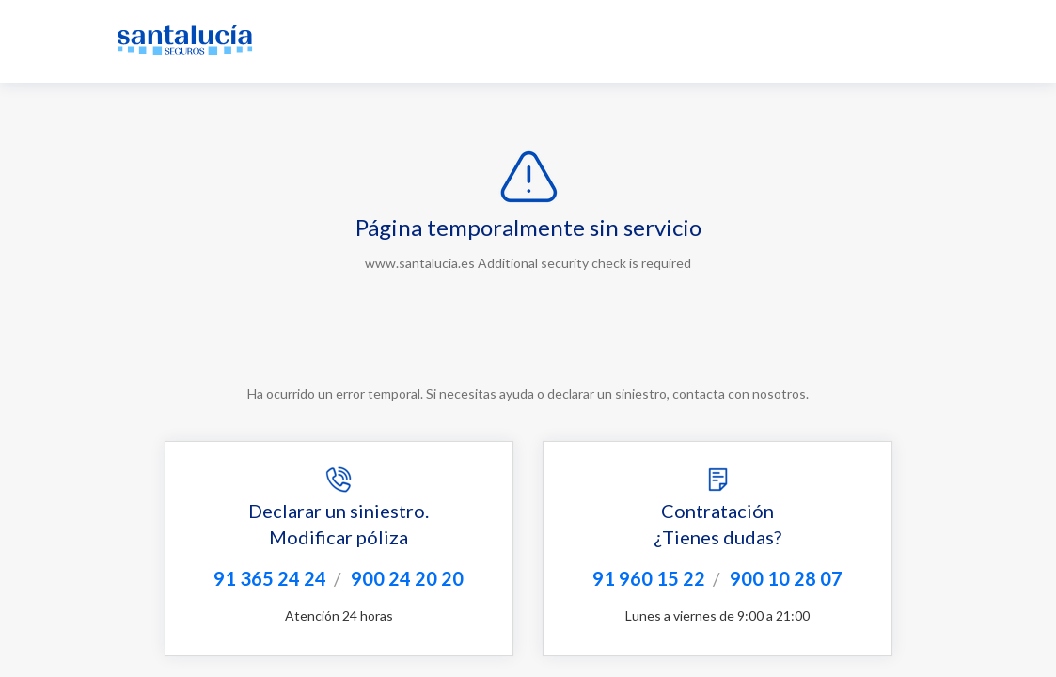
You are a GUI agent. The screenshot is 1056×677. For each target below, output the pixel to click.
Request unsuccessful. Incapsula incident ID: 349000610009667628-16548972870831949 (528, 338)
